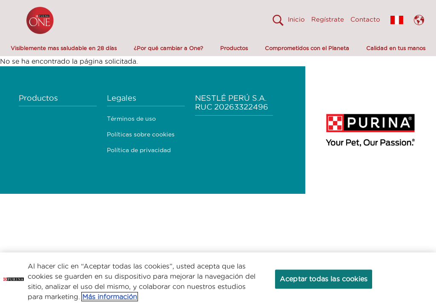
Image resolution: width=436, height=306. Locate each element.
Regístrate (327, 19)
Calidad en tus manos (395, 48)
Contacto (365, 19)
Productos (234, 48)
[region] (218, 279)
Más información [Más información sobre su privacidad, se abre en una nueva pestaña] (109, 296)
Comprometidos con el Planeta (307, 48)
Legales (121, 98)
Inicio (296, 19)
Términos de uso (131, 118)
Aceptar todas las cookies (323, 279)
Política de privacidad (139, 150)
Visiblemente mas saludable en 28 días (64, 48)
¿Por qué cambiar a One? (168, 48)
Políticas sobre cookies (141, 134)
